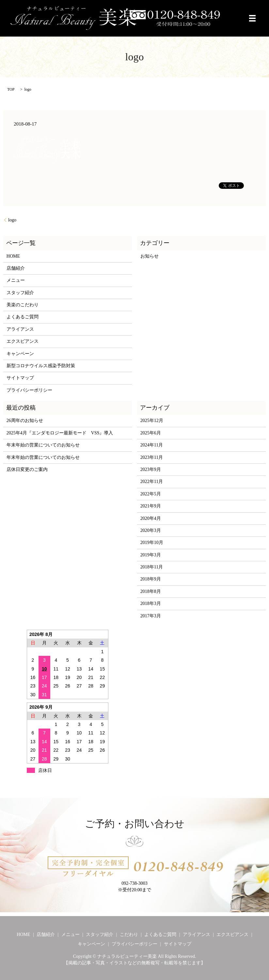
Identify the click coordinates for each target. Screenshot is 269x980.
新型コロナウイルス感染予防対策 (41, 365)
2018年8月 (150, 591)
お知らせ (149, 256)
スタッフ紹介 (20, 292)
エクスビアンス (23, 341)
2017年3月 (150, 615)
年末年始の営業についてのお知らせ (43, 445)
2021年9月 (150, 506)
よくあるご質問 (23, 316)
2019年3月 (150, 554)
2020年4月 (150, 518)
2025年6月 (150, 432)
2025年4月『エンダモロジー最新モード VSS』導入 (60, 432)
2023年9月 (150, 469)
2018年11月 (151, 567)
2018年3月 (150, 603)
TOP (10, 89)
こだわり (129, 934)
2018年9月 (150, 579)
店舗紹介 (16, 268)
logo (12, 220)
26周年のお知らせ (25, 420)
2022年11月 (151, 481)
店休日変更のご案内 (27, 469)
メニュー (16, 280)
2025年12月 (151, 420)
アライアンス (20, 329)
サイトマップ (20, 377)
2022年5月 (150, 493)
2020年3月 (150, 530)
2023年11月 (151, 457)
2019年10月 (151, 542)
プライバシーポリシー (29, 390)
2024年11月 (151, 445)
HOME (13, 256)
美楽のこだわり (23, 304)
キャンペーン (20, 353)
